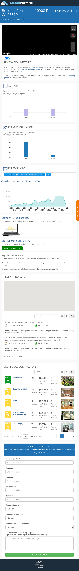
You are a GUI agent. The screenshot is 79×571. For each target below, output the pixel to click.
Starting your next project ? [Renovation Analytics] (15, 217)
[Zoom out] (73, 49)
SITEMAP (39, 567)
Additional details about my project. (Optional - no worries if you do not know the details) (26, 534)
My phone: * (10, 477)
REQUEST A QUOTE (12, 248)
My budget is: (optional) (14, 514)
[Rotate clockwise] (75, 36)
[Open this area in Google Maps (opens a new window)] (7, 53)
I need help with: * (12, 459)
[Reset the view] (73, 36)
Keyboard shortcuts (35, 54)
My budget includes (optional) (17, 523)
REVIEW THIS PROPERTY (12, 20)
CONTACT (39, 564)
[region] (39, 40)
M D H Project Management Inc (19, 413)
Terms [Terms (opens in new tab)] (64, 54)
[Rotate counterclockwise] (71, 36)
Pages (15, 400)
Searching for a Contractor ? (16, 240)
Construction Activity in (20, 181)
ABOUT (39, 562)
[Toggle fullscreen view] (73, 28)
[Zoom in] (73, 44)
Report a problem (71, 54)
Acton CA (36, 67)
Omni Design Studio (20, 389)
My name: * (9, 468)
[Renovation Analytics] (11, 229)
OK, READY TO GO (39, 554)
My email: (9, 496)
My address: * (10, 487)
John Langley (18, 424)
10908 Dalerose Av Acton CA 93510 (34, 69)
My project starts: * (13, 505)
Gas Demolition (19, 377)
